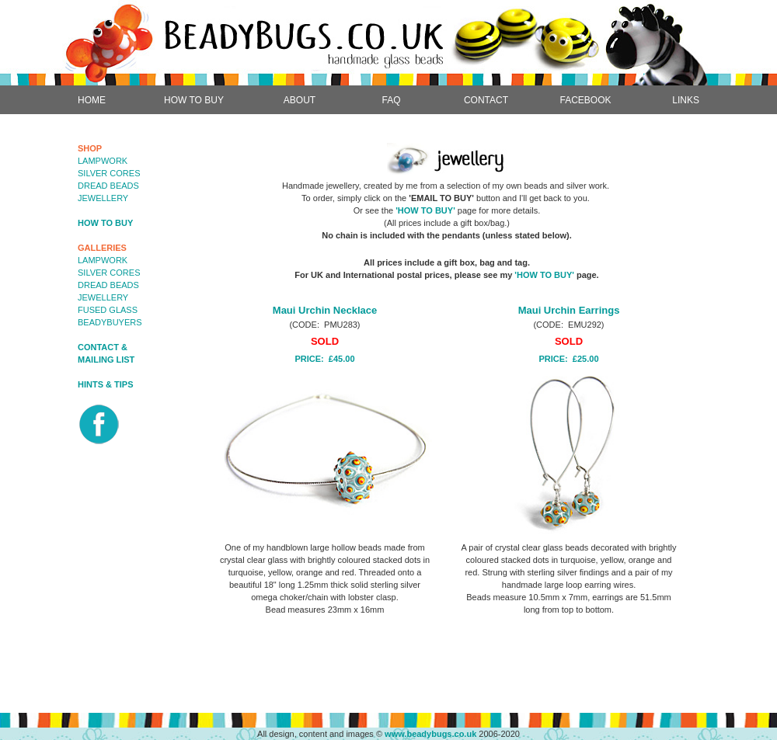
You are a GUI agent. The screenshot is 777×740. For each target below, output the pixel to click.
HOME (92, 100)
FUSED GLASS (108, 309)
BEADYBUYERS (110, 322)
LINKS (685, 100)
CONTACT (486, 100)
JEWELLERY (103, 198)
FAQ (391, 100)
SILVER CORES (109, 173)
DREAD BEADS (108, 185)
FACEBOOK (585, 100)
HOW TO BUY (194, 100)
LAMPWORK (102, 160)
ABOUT (299, 100)
